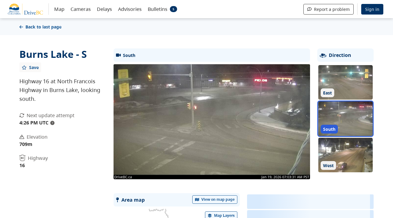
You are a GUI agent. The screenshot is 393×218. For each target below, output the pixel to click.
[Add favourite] (30, 67)
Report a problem (328, 9)
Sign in (372, 9)
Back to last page (40, 27)
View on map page (215, 199)
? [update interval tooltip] (52, 123)
